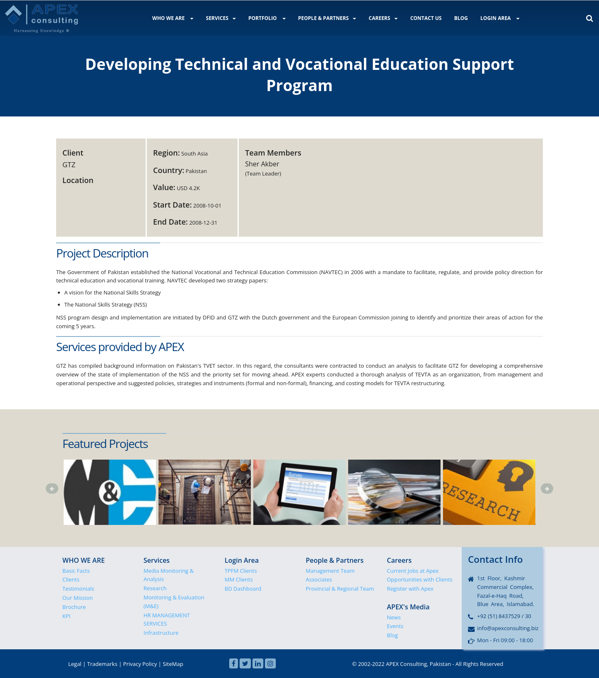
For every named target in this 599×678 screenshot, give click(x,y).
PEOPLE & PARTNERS (327, 18)
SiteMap (173, 664)
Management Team (330, 570)
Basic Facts (76, 570)
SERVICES (221, 18)
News (394, 617)
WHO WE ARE (172, 18)
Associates (319, 579)
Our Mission (77, 597)
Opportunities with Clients (420, 579)
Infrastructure (161, 632)
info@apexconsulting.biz (508, 628)
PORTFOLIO (267, 18)
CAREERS (383, 18)
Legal (75, 664)
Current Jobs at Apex (412, 570)
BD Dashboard (243, 588)
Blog (392, 635)
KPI (66, 616)
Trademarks (102, 664)
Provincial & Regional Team (340, 588)
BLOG (461, 18)
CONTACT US (426, 18)
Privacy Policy (140, 664)
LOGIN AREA (500, 18)
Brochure (74, 607)
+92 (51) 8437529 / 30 (504, 616)
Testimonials (78, 588)
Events (395, 626)
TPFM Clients (241, 570)
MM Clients (239, 579)
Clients (70, 579)
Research (155, 588)
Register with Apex (410, 588)
